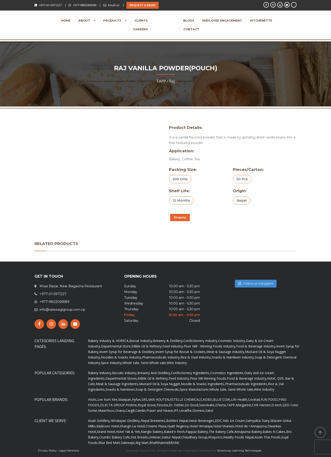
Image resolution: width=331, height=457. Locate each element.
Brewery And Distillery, (154, 373)
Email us (114, 5)
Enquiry (180, 217)
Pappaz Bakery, (197, 431)
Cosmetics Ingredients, (227, 373)
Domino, (198, 410)
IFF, (176, 410)
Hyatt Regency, (178, 426)
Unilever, (155, 437)
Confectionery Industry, (200, 341)
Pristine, (132, 405)
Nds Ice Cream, (234, 420)
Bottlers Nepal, (177, 420)
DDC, (219, 420)
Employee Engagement (222, 20)
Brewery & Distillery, (168, 341)
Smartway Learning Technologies (239, 450)
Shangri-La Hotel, (133, 426)
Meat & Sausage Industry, (225, 352)
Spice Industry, (112, 363)
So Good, (192, 405)
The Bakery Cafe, (221, 431)
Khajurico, (215, 437)
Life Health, (239, 399)
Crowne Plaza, (156, 426)
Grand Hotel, (106, 431)
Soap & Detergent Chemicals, (158, 389)
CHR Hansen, (261, 405)
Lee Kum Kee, (107, 399)
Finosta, (163, 405)
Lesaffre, (185, 410)
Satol (209, 410)
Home (65, 20)
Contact (191, 29)
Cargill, (130, 410)
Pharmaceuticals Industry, (161, 357)
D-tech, (276, 405)
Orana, (120, 410)
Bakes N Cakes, (274, 431)
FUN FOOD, (270, 399)
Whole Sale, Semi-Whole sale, (145, 363)
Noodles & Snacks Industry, (121, 357)
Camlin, (140, 410)
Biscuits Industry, (124, 373)
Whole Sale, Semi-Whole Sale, (232, 389)
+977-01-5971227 (50, 5)
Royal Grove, (147, 405)
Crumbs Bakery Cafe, (115, 437)
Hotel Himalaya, (201, 426)
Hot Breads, (140, 437)
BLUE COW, (222, 399)
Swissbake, (207, 405)
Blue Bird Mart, (109, 442)
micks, (92, 399)
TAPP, (231, 405)
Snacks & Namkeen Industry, (233, 357)
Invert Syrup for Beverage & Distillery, (127, 352)
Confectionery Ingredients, (190, 373)
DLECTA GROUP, (113, 405)
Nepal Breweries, (153, 420)
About (84, 20)
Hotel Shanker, (224, 426)
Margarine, (244, 405)
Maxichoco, (106, 410)
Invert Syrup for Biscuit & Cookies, (180, 352)
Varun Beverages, (202, 420)
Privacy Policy (47, 450)
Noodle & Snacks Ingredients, (203, 384)
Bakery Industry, (100, 373)
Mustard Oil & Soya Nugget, (160, 384)
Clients (141, 20)
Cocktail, (254, 399)
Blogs (188, 20)
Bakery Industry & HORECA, (108, 341)
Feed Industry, (173, 346)
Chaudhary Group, (194, 437)
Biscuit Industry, (141, 341)
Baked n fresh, (174, 431)
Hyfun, (137, 399)
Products (112, 20)
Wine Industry (177, 363)
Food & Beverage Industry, (256, 346)
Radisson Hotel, (108, 426)
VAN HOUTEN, (159, 399)
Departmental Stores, (122, 378)
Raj (172, 81)
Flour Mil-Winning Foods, (208, 378)
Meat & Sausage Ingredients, (117, 384)
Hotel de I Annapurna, (251, 426)
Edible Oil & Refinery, (147, 346)
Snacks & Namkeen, (121, 389)
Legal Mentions (69, 450)
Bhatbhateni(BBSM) (164, 442)
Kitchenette (261, 20)
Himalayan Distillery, (126, 420)
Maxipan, (125, 399)
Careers (140, 29)
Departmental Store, (116, 346)
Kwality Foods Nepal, (239, 437)
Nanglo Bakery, (152, 431)
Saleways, (128, 442)
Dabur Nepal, (171, 437)
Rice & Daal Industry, (196, 357)
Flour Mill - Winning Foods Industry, (210, 346)
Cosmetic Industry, (232, 341)
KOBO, (208, 399)
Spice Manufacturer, (195, 389)
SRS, (145, 399)
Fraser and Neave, (160, 410)
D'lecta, (221, 405)
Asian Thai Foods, (268, 437)
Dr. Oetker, (177, 405)
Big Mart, (142, 442)
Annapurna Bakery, (248, 431)
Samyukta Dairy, (258, 420)
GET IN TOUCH (48, 276)
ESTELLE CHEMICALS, (186, 399)
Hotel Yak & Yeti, (128, 431)
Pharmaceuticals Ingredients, (246, 384)
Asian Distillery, (99, 420)
